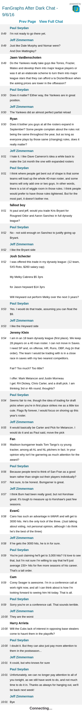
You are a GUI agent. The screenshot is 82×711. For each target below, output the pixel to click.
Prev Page (27, 21)
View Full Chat (51, 21)
